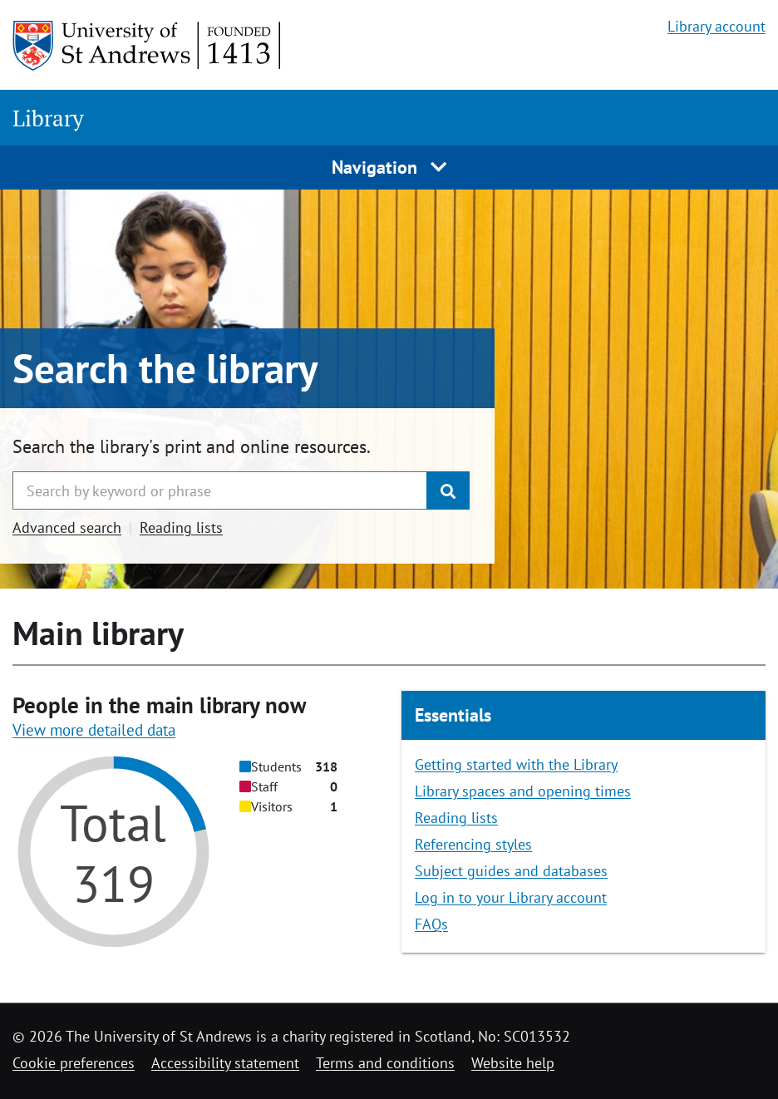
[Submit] (448, 490)
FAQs (431, 924)
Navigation (389, 167)
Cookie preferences (73, 1062)
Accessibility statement (225, 1062)
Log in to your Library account (511, 897)
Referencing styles (473, 844)
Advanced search (66, 527)
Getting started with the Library (516, 764)
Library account (716, 26)
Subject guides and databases (511, 870)
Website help (512, 1062)
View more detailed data (93, 730)
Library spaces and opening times (523, 791)
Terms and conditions (385, 1062)
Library (48, 118)
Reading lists (181, 527)
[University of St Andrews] (147, 46)
